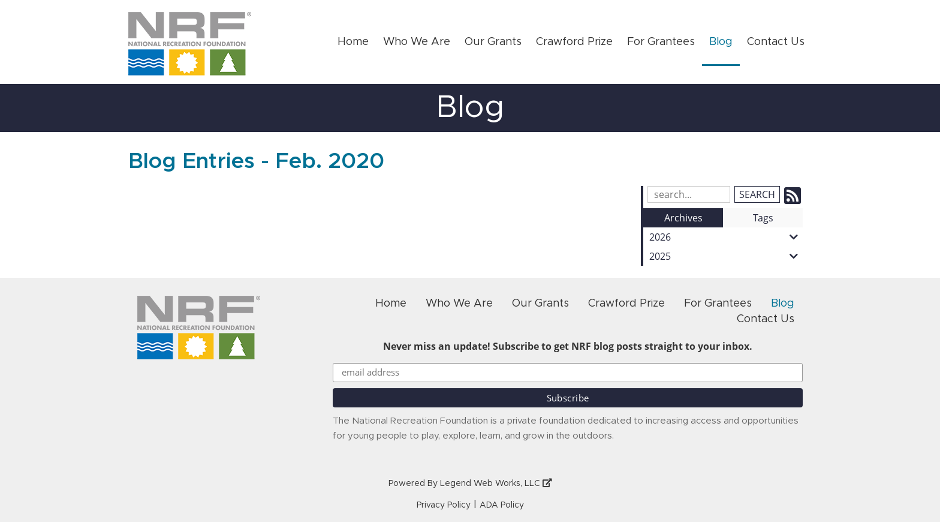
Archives (683, 217)
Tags (763, 217)
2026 (726, 237)
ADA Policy (502, 505)
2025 (726, 256)
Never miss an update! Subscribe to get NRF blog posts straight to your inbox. (567, 346)
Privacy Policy (444, 505)
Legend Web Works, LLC (496, 483)
